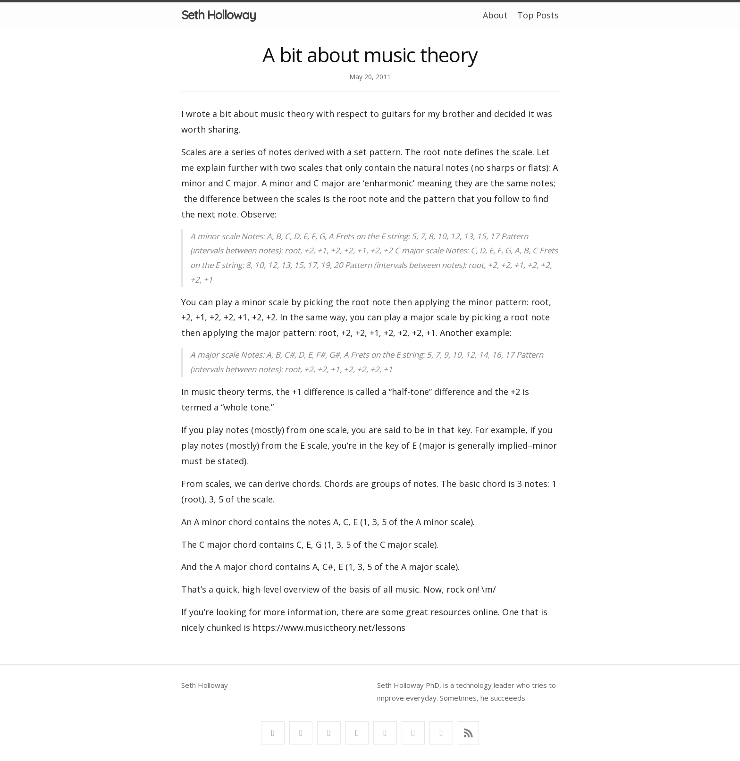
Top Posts (538, 15)
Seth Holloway (218, 15)
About (495, 15)
